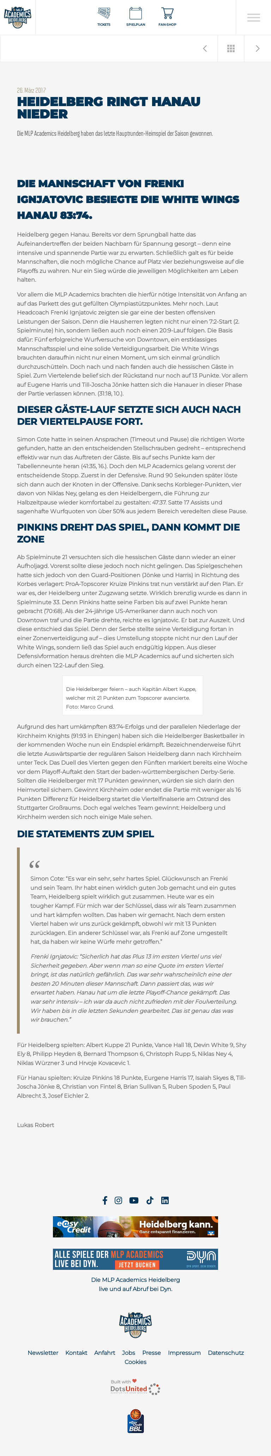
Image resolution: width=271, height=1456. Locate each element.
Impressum (184, 1353)
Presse (151, 1353)
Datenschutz (226, 1353)
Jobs (128, 1353)
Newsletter (43, 1353)
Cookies (135, 1362)
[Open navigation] (253, 17)
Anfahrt (104, 1353)
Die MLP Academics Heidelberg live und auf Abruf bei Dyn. (135, 1284)
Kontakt (76, 1353)
